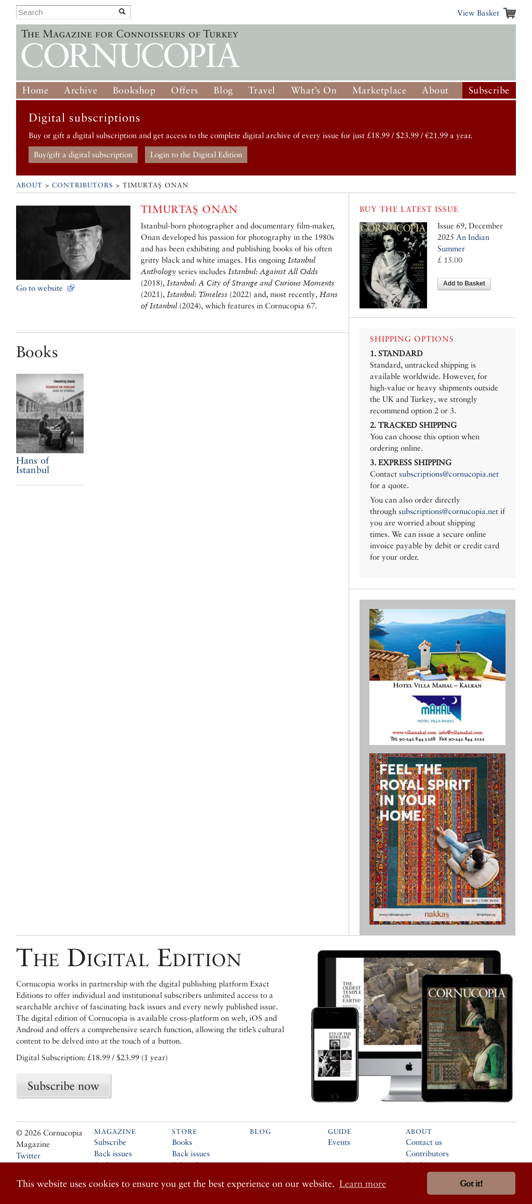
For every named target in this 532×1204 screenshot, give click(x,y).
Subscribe (489, 90)
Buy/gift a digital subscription (83, 154)
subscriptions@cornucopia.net (449, 473)
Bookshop (134, 90)
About (435, 90)
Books (182, 1142)
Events (339, 1142)
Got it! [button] (471, 1183)
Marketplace (379, 90)
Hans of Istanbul (32, 465)
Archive (80, 90)
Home (35, 90)
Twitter (28, 1155)
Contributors (82, 185)
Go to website (39, 287)
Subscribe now (63, 1085)
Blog (223, 90)
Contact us (424, 1142)
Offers (184, 90)
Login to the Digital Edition (196, 154)
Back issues (113, 1153)
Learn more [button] (362, 1183)
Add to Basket (464, 283)
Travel (261, 90)
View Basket (478, 12)
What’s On (314, 90)
